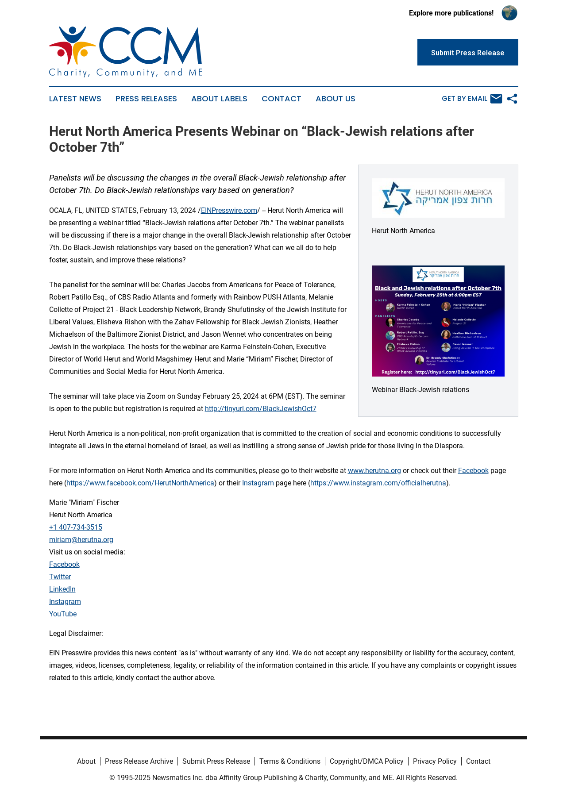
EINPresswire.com (229, 210)
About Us (335, 99)
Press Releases (146, 99)
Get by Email (472, 98)
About (86, 761)
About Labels (219, 99)
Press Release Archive (139, 761)
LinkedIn (62, 589)
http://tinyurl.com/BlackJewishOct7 (260, 408)
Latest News (75, 99)
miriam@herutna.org (81, 539)
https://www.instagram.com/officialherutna (378, 483)
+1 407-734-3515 (75, 527)
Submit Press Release (216, 761)
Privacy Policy (435, 761)
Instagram (258, 483)
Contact (281, 99)
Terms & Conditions (289, 761)
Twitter (60, 577)
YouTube (63, 614)
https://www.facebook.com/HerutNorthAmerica (140, 483)
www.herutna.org (374, 470)
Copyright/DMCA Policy (367, 761)
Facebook (473, 470)
